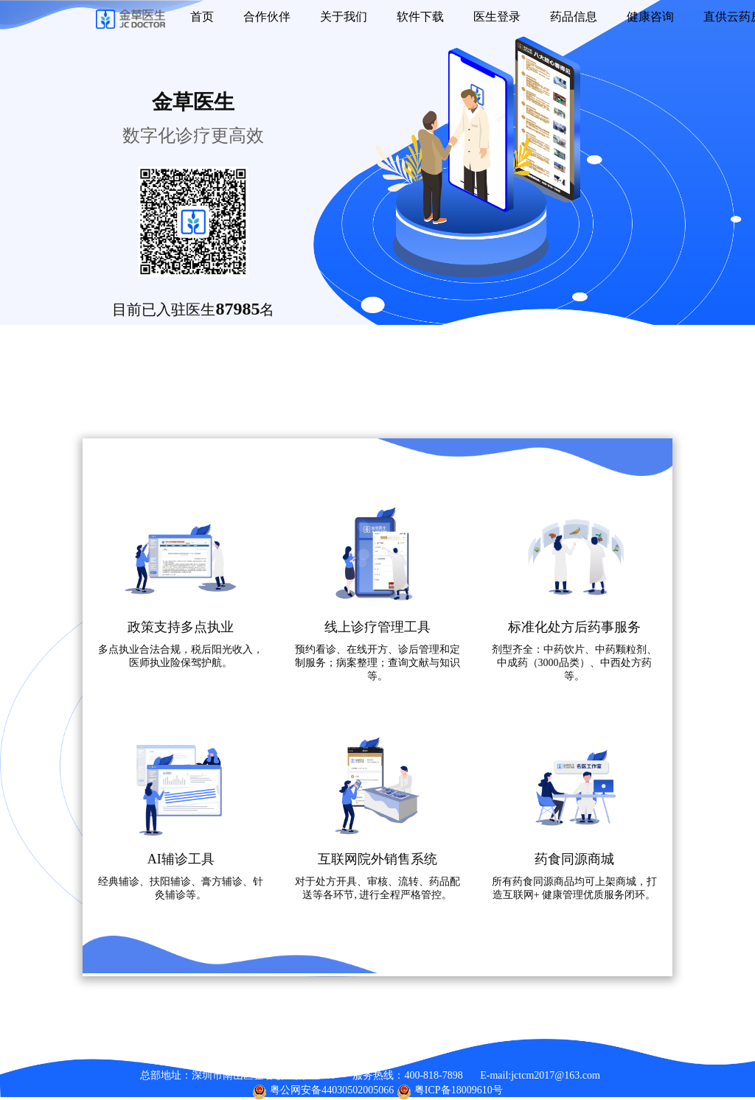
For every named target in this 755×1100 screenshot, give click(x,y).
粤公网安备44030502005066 (332, 1090)
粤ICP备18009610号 (458, 1090)
